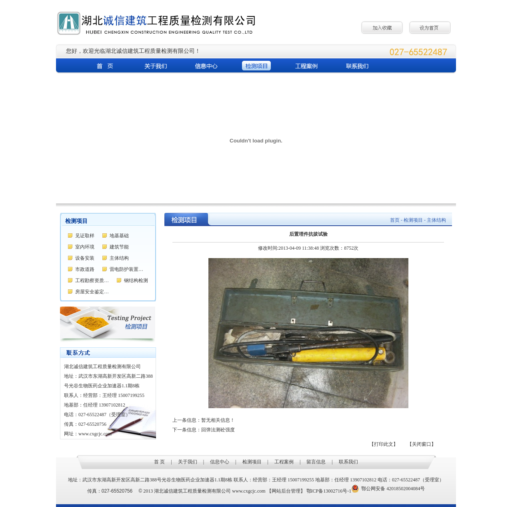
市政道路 (84, 269)
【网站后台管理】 (286, 491)
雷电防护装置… (126, 269)
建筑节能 (119, 247)
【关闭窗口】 (421, 444)
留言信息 (316, 462)
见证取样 (84, 235)
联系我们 (348, 462)
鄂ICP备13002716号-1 (329, 491)
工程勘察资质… (92, 280)
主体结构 (119, 258)
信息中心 (219, 462)
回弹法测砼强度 (218, 430)
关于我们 (187, 462)
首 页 (159, 462)
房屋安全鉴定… (92, 292)
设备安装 (84, 258)
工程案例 (284, 462)
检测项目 (252, 462)
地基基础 (119, 235)
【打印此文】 (383, 444)
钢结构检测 (136, 280)
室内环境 (84, 247)
